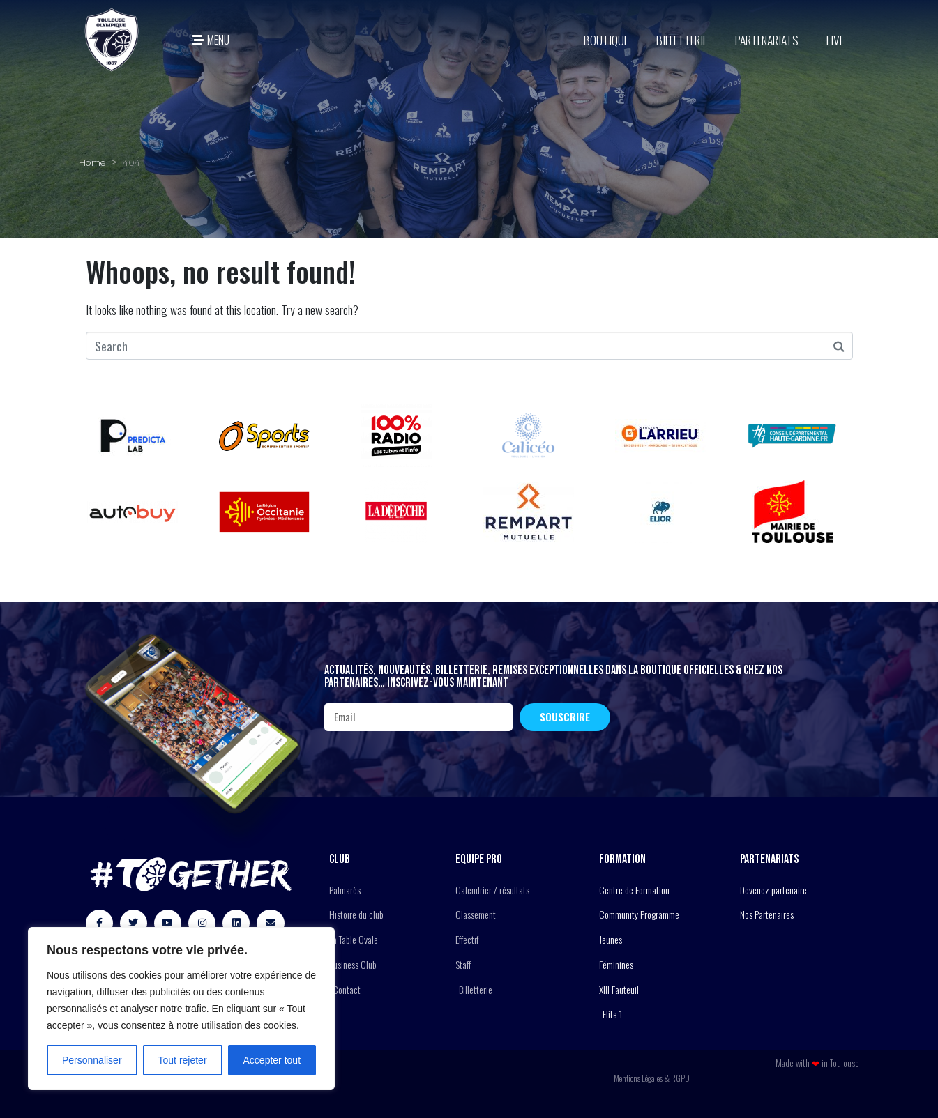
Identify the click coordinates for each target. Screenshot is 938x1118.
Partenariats (767, 40)
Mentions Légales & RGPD (652, 1078)
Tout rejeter (182, 1060)
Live (835, 40)
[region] (181, 1008)
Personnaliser (92, 1060)
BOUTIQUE (606, 40)
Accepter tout (272, 1060)
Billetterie (681, 40)
